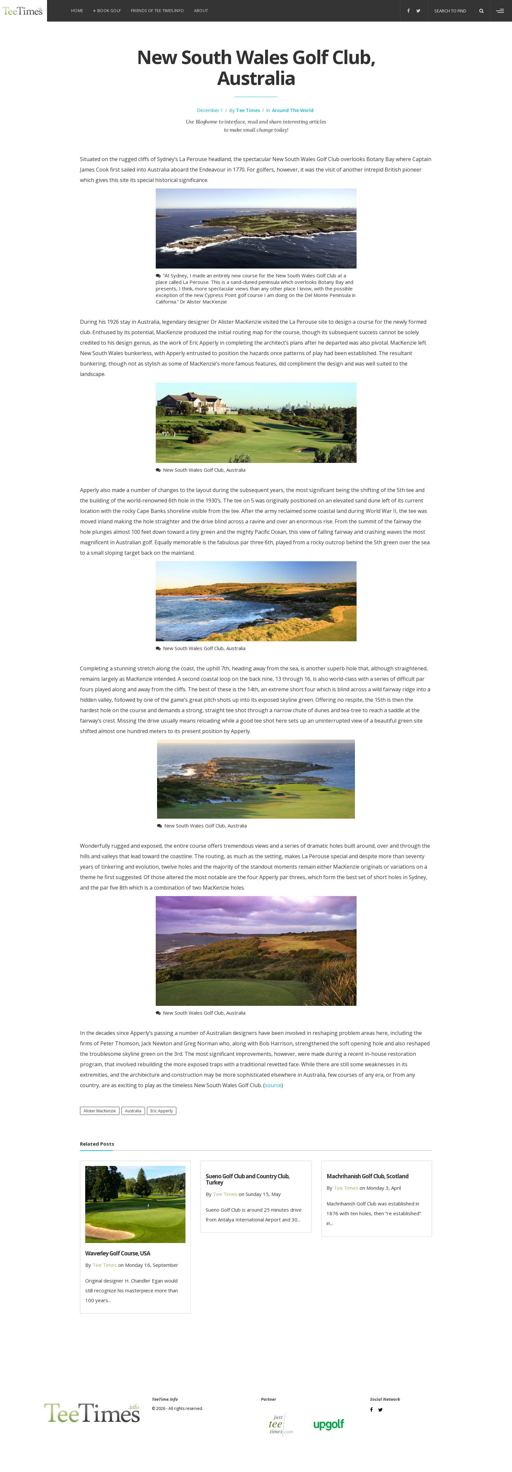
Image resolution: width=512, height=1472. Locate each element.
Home (77, 10)
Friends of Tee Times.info (157, 10)
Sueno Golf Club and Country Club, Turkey (248, 1179)
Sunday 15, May (263, 1194)
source (273, 1085)
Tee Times (248, 110)
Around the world (292, 110)
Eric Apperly (162, 1111)
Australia (133, 1111)
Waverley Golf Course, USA (117, 1253)
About (201, 10)
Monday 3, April (383, 1188)
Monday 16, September (151, 1265)
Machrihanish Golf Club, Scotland (367, 1176)
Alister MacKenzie (100, 1111)
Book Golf (109, 10)
